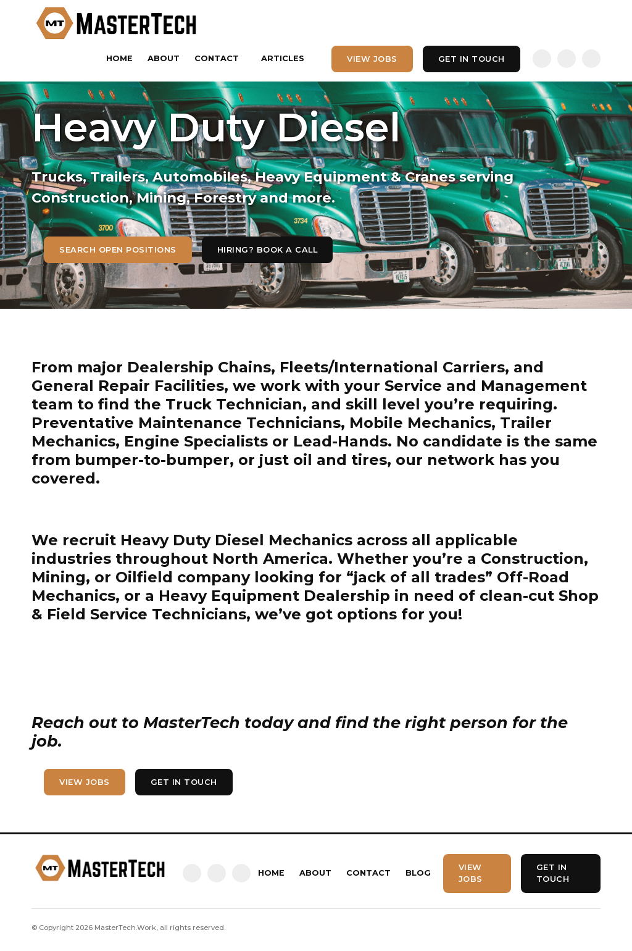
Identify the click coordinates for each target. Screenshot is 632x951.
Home (119, 58)
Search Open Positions (118, 249)
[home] (117, 23)
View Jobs (372, 59)
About (164, 58)
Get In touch (471, 59)
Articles (282, 58)
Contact (216, 58)
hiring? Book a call (267, 249)
